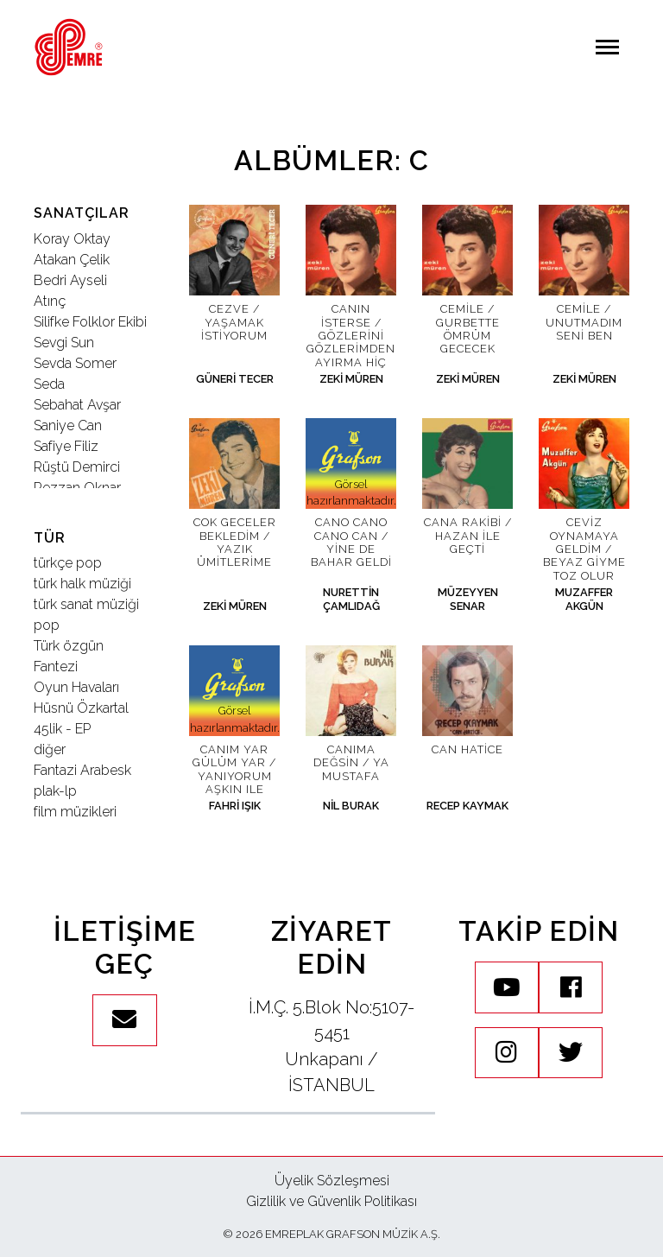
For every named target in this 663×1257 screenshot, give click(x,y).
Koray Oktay (72, 239)
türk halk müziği (82, 583)
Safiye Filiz (66, 446)
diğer (50, 749)
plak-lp (55, 791)
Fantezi (56, 666)
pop (47, 625)
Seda (49, 384)
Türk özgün (69, 646)
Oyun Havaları (76, 687)
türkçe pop (68, 563)
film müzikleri (75, 811)
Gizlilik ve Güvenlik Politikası (331, 1201)
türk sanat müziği (86, 604)
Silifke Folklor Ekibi (90, 322)
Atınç (50, 301)
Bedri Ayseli (70, 280)
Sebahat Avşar (77, 405)
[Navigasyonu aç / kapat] (607, 47)
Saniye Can (68, 425)
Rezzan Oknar (77, 487)
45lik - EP (62, 729)
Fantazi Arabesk (82, 770)
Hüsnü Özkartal (81, 708)
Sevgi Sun (64, 342)
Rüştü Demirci (77, 467)
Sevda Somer (75, 363)
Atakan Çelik (72, 259)
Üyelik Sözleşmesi (332, 1180)
